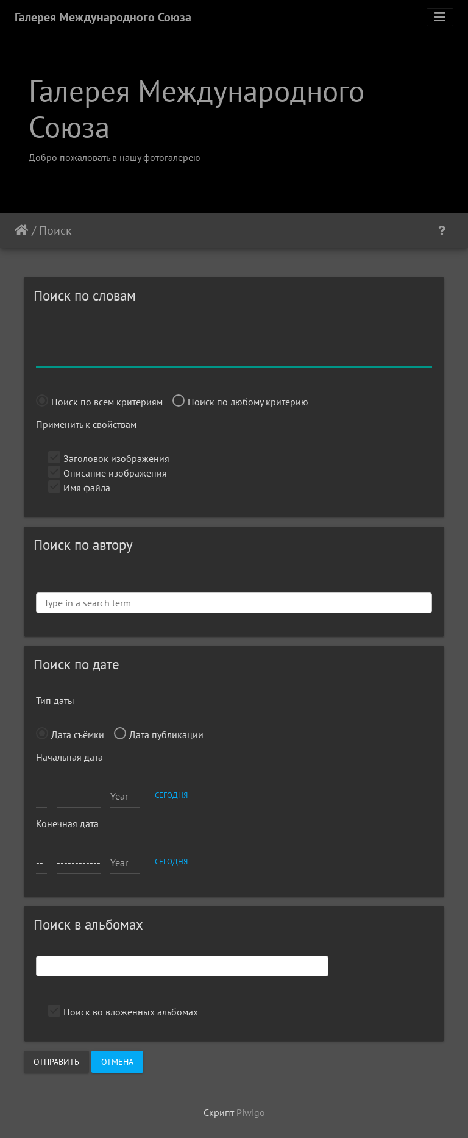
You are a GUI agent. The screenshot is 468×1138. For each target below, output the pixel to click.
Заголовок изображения (108, 458)
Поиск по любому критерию (240, 401)
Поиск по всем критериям (99, 401)
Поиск (55, 230)
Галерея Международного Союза (103, 17)
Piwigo (250, 1112)
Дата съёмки (70, 734)
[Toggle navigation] (440, 17)
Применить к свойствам (86, 424)
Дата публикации (159, 734)
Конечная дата (67, 823)
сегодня (171, 794)
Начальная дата (69, 757)
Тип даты (55, 700)
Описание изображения (107, 473)
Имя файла (79, 487)
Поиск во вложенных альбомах (123, 1012)
